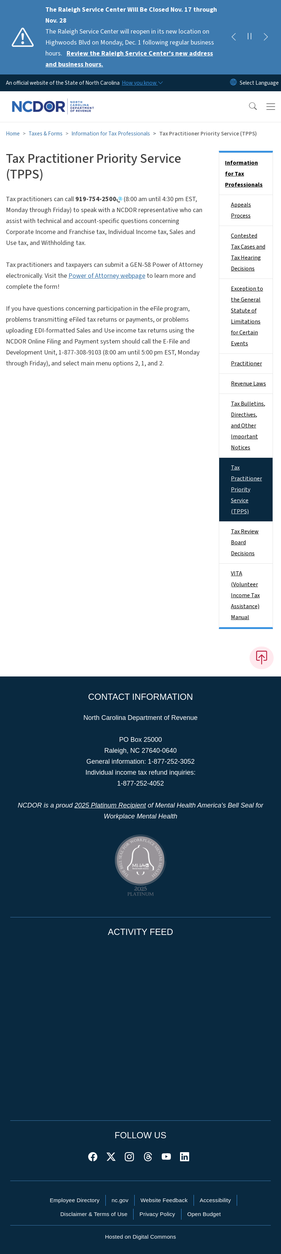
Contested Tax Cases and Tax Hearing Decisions (248, 252)
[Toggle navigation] (271, 106)
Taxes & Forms (46, 134)
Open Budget (204, 1214)
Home (13, 134)
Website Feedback (164, 1200)
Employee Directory (75, 1200)
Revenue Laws (248, 384)
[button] (248, 106)
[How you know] (142, 82)
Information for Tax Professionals (110, 134)
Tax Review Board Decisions (245, 542)
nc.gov (120, 1200)
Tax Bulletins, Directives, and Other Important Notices (248, 426)
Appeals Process (241, 210)
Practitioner (246, 364)
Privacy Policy (157, 1214)
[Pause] (249, 37)
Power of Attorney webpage (106, 275)
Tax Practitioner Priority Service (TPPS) (246, 489)
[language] (259, 82)
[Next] (266, 37)
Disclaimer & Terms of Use (94, 1214)
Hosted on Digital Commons (140, 1237)
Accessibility (215, 1200)
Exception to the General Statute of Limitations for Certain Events (247, 316)
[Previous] (233, 37)
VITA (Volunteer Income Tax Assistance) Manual (245, 595)
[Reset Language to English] (233, 82)
